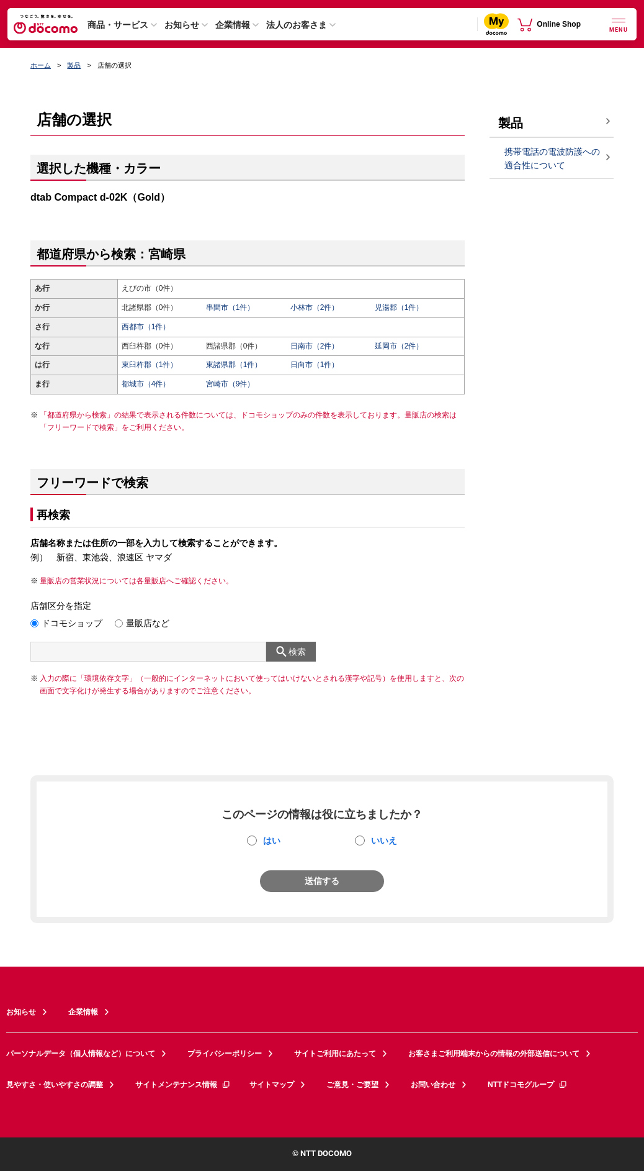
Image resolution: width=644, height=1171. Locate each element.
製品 (74, 65)
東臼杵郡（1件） (150, 364)
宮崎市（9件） (230, 384)
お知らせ (181, 25)
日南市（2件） (314, 346)
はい (271, 840)
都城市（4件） (146, 384)
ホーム (40, 65)
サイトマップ (271, 1084)
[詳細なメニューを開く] (618, 24)
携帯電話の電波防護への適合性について (552, 159)
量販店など (147, 623)
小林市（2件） (314, 307)
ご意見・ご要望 (352, 1084)
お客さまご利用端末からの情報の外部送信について (493, 1053)
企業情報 (232, 25)
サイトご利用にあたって (335, 1053)
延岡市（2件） (399, 346)
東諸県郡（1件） (234, 364)
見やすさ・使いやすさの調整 (54, 1084)
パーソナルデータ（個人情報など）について (80, 1053)
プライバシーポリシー (224, 1053)
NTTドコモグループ (528, 1085)
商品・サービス (117, 25)
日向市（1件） (314, 364)
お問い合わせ (433, 1084)
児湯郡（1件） (399, 307)
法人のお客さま (296, 25)
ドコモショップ (72, 623)
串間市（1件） (230, 307)
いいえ (384, 840)
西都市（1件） (146, 326)
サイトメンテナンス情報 (183, 1085)
